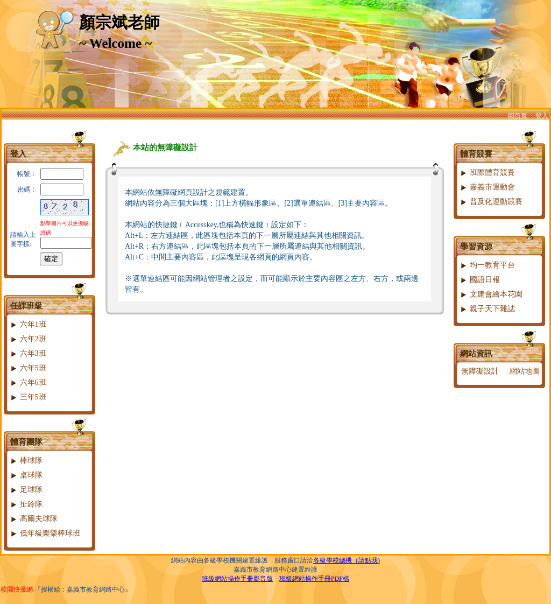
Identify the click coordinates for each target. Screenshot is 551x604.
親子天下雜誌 (487, 309)
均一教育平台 (487, 265)
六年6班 (28, 382)
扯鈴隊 (26, 504)
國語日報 (480, 280)
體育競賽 (476, 154)
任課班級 (26, 305)
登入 (541, 116)
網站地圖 (525, 371)
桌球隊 (26, 475)
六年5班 (28, 368)
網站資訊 (476, 353)
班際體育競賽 (487, 172)
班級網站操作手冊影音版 (237, 578)
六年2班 (28, 339)
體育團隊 (26, 442)
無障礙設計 (480, 371)
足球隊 (26, 490)
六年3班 (28, 353)
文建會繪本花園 (491, 294)
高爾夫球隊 (34, 519)
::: (4, 126)
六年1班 (28, 324)
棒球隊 (26, 460)
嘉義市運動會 (487, 187)
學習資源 (476, 246)
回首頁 (517, 116)
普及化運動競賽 (491, 202)
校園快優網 (17, 589)
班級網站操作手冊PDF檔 (314, 578)
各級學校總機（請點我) (346, 560)
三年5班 (28, 397)
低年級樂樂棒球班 (45, 533)
